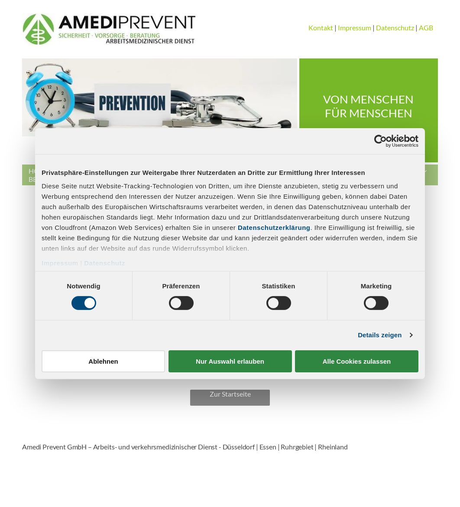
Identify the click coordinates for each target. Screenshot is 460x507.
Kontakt (320, 27)
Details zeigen (380, 335)
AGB (426, 27)
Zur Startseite (230, 394)
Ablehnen (103, 361)
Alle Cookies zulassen (357, 361)
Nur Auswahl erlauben (230, 361)
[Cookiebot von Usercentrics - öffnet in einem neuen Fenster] (380, 140)
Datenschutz (104, 263)
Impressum (60, 263)
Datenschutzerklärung (274, 227)
